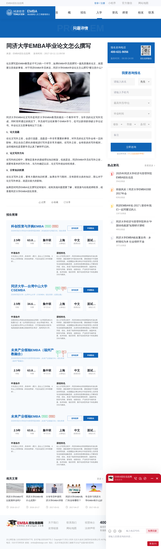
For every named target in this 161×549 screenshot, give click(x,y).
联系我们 (151, 15)
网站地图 (143, 3)
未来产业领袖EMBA (26, 416)
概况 (69, 15)
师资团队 (125, 15)
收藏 (54, 202)
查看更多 (148, 165)
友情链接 (53, 528)
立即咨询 (131, 147)
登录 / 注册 (99, 3)
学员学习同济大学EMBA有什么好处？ (93, 500)
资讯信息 (115, 15)
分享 (67, 202)
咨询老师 (74, 228)
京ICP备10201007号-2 (43, 539)
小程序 (112, 3)
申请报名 (90, 228)
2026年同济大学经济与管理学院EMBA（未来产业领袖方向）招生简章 (37, 421)
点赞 (42, 202)
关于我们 (53, 522)
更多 (99, 478)
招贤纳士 (90, 522)
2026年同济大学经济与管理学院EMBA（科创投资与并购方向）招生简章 (38, 231)
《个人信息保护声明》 (135, 154)
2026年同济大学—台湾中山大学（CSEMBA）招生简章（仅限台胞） (37, 295)
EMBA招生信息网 (15, 3)
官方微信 (127, 3)
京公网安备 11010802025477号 (19, 539)
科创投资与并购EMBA (27, 226)
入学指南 (99, 15)
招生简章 (83, 15)
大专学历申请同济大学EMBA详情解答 (54, 500)
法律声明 (90, 528)
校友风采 (141, 15)
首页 (56, 15)
